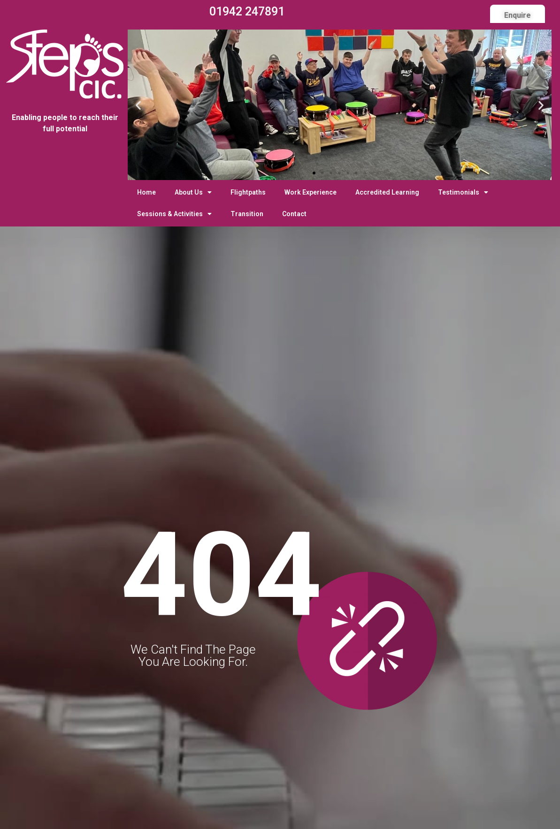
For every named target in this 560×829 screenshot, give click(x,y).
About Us (193, 192)
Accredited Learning (387, 192)
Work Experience (310, 192)
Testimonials (463, 192)
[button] (314, 173)
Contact (294, 214)
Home (146, 192)
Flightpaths (248, 192)
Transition (246, 214)
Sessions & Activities (174, 214)
